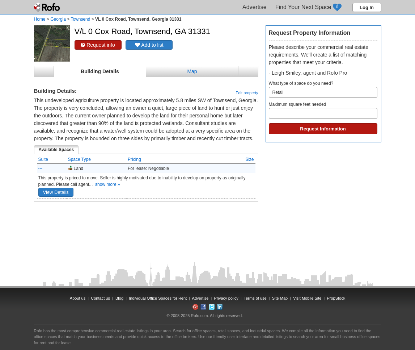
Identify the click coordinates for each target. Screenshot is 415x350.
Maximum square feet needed (323, 110)
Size (249, 159)
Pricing (134, 159)
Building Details (100, 71)
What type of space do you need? (323, 89)
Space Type (79, 159)
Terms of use (255, 298)
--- (40, 168)
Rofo (47, 7)
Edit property (247, 93)
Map (192, 71)
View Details (56, 192)
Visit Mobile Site (307, 298)
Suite (43, 159)
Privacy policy (226, 298)
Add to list (149, 45)
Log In (367, 7)
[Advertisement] (146, 220)
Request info (98, 45)
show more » (107, 184)
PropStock (336, 298)
